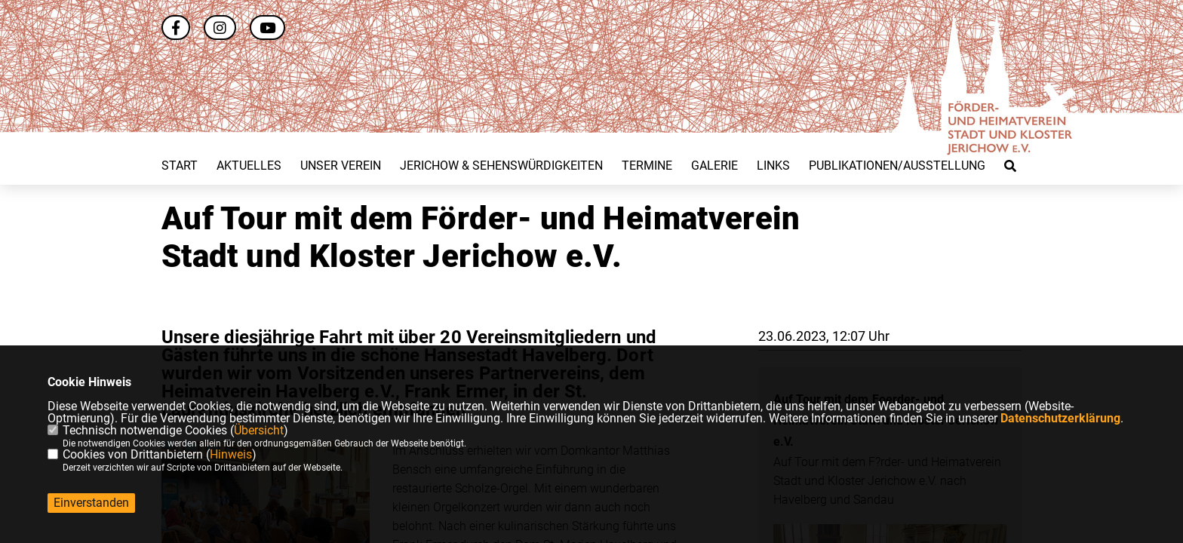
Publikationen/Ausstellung (897, 166)
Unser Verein (340, 166)
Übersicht (259, 430)
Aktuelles (249, 166)
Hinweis (231, 454)
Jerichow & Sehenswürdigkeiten (501, 166)
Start (179, 166)
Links (773, 166)
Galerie (714, 166)
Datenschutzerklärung (1060, 418)
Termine (647, 166)
